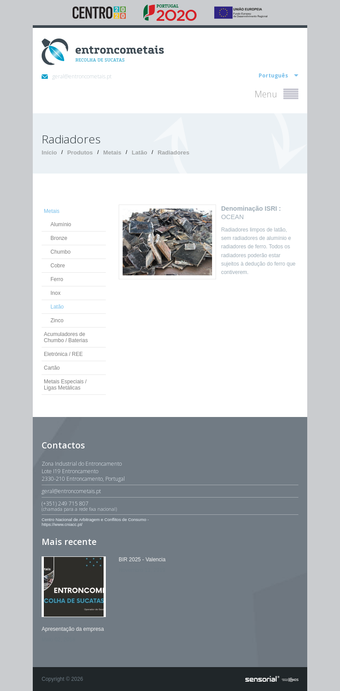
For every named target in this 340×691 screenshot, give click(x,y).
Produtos (80, 152)
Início (49, 152)
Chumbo (60, 252)
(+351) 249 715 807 (170, 506)
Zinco (56, 320)
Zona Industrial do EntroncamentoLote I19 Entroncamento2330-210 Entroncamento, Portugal (83, 471)
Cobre (57, 266)
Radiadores (173, 152)
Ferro (56, 279)
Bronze (58, 238)
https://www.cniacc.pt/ (62, 524)
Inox (55, 293)
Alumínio (60, 224)
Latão (139, 152)
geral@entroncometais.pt (77, 76)
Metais (112, 152)
